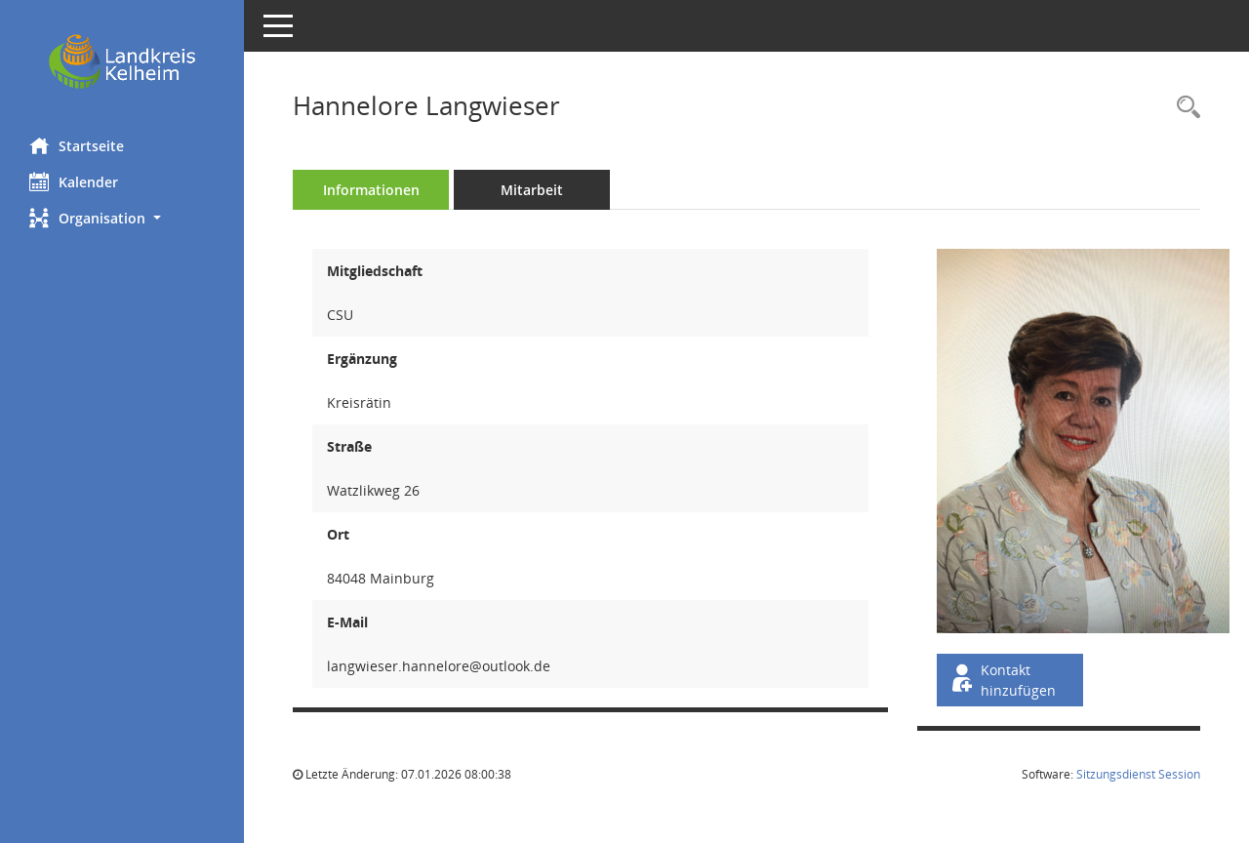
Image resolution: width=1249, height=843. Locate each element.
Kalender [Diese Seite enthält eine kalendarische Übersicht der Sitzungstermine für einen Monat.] (73, 181)
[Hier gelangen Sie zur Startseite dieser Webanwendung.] (122, 61)
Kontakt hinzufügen (1002, 680)
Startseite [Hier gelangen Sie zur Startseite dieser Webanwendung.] (76, 145)
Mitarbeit (532, 190)
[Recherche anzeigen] (1183, 108)
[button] (122, 218)
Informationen (371, 190)
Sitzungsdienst (1138, 774)
